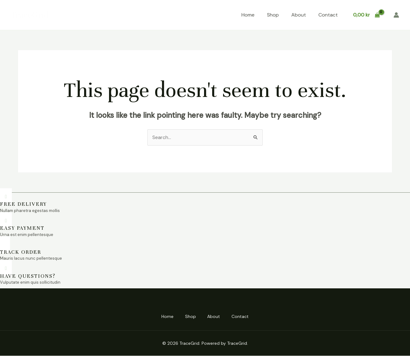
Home (248, 15)
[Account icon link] (396, 15)
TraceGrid (30, 15)
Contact (328, 15)
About (298, 15)
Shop (273, 15)
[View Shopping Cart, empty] (366, 15)
